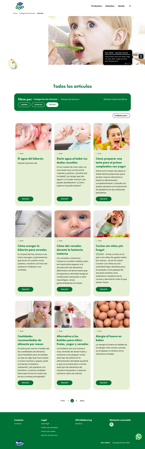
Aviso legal (45, 424)
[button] (130, 6)
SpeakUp (78, 424)
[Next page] (82, 401)
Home (15, 13)
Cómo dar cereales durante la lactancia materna (70, 250)
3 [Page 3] (76, 400)
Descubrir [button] (25, 199)
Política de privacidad (49, 427)
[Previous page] (62, 401)
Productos (96, 6)
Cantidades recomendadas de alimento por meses (30, 340)
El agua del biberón (30, 158)
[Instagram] (111, 424)
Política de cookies (48, 431)
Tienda (121, 6)
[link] (33, 136)
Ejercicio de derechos (49, 435)
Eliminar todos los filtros (115, 99)
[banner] (72, 6)
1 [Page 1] (68, 400)
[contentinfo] (72, 430)
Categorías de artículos (27, 13)
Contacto (18, 424)
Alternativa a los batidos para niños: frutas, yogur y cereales (72, 340)
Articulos (109, 6)
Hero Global (105, 443)
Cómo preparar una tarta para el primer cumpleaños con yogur (111, 162)
